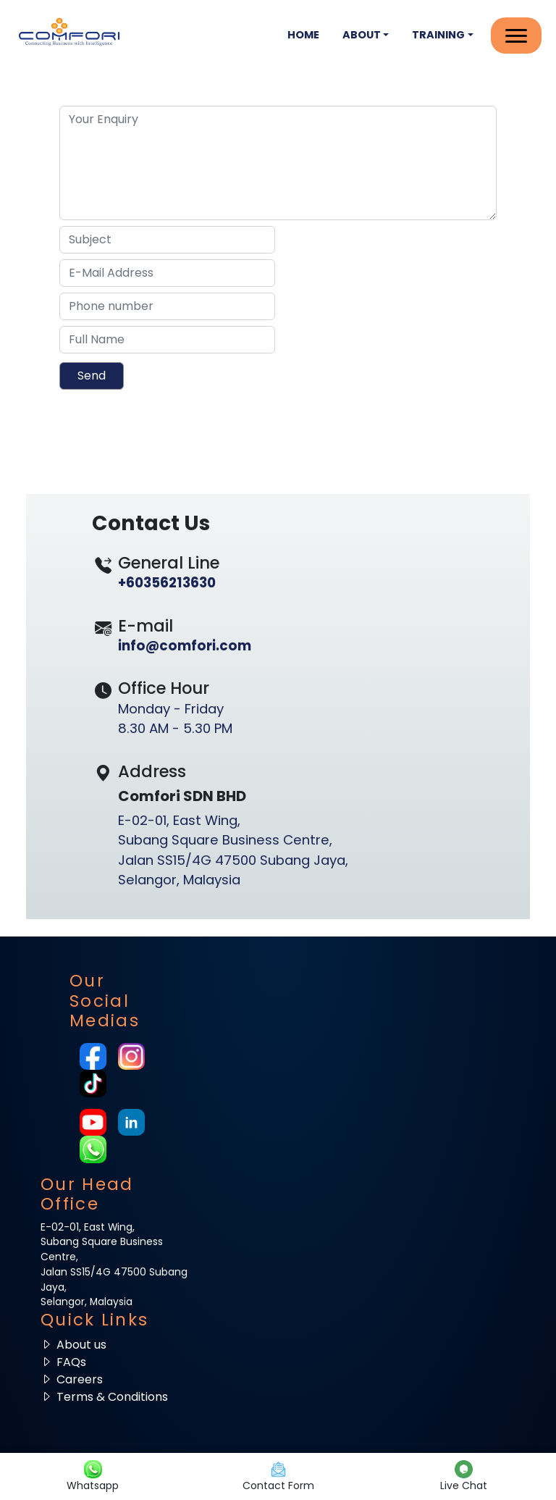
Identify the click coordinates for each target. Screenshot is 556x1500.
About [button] (361, 35)
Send (91, 375)
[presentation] (147, 429)
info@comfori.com (184, 646)
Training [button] (438, 35)
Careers (72, 1379)
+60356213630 (167, 583)
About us (73, 1344)
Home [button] (303, 35)
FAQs (63, 1362)
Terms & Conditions (104, 1396)
